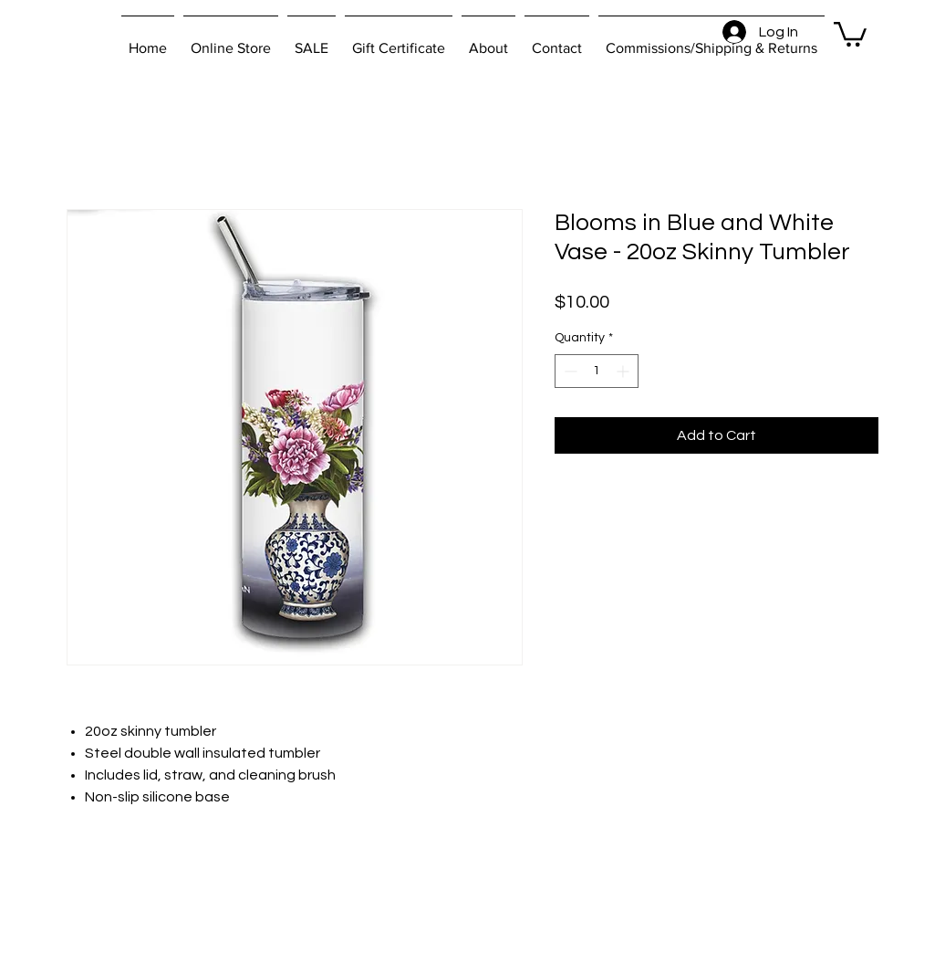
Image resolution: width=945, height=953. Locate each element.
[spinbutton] (596, 371)
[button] (850, 33)
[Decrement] (568, 371)
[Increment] (624, 371)
